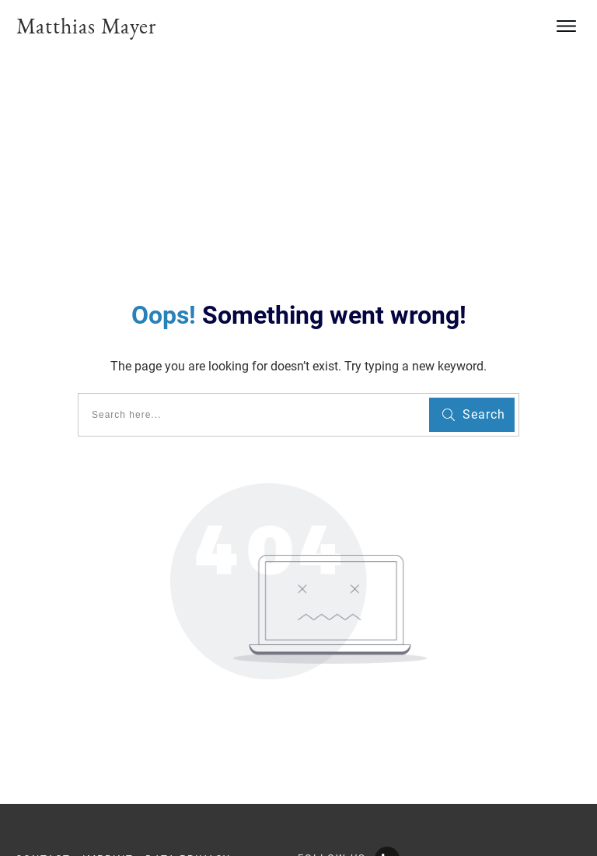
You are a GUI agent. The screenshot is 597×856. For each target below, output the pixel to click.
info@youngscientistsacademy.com (119, 811)
